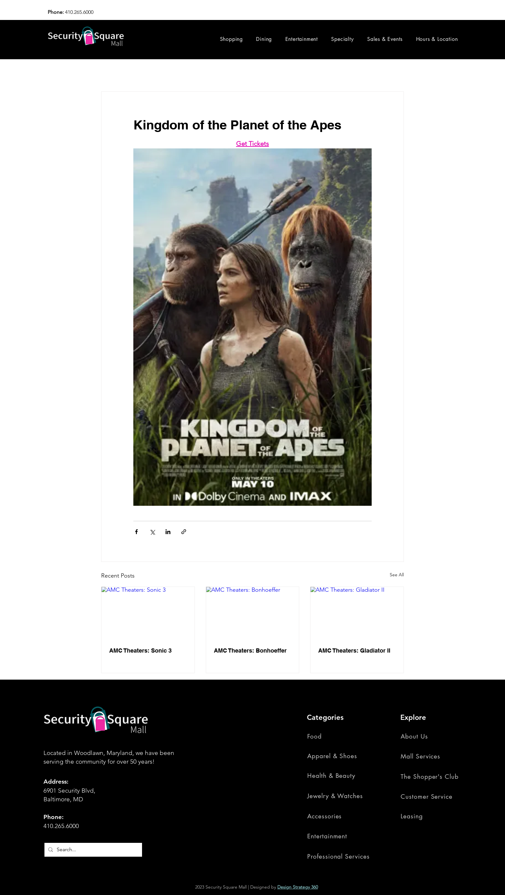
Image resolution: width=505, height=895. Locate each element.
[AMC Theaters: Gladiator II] (357, 613)
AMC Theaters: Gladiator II (354, 650)
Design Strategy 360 (297, 887)
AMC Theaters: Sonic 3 (140, 650)
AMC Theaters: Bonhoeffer (250, 650)
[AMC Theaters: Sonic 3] (148, 613)
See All (397, 575)
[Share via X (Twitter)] (152, 532)
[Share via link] (184, 532)
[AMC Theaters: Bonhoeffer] (252, 613)
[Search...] (93, 850)
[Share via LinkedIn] (168, 532)
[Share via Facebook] (136, 532)
